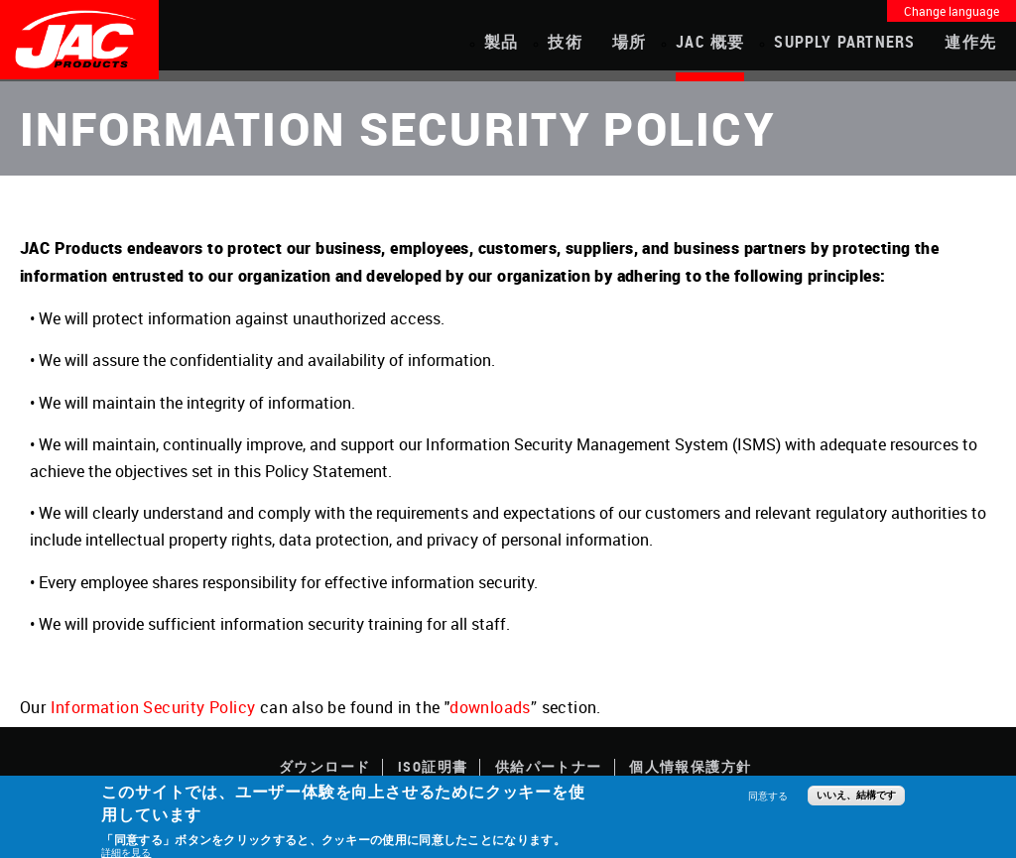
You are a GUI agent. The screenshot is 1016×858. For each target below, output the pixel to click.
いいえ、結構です (856, 795)
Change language (951, 11)
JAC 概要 (710, 42)
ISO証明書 (432, 766)
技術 (564, 42)
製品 (501, 42)
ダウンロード (324, 766)
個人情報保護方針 (690, 766)
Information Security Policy (153, 707)
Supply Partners (844, 42)
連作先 (970, 42)
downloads (490, 707)
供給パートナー (548, 766)
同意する (768, 795)
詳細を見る (126, 852)
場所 (629, 42)
